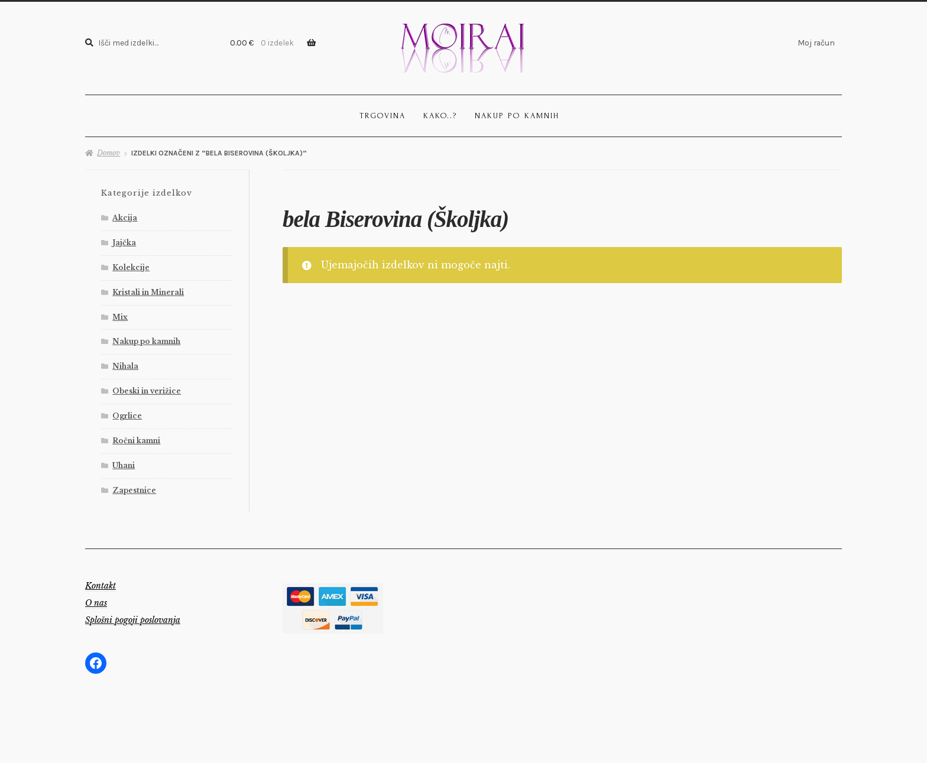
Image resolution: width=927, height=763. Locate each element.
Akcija (124, 217)
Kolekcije (131, 267)
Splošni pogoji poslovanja (132, 620)
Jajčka (124, 242)
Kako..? (440, 115)
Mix (120, 317)
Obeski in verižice (146, 391)
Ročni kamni (136, 440)
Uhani (123, 465)
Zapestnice (134, 490)
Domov (108, 152)
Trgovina (382, 115)
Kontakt (100, 585)
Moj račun (816, 42)
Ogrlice (127, 415)
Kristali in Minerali (148, 292)
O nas (96, 603)
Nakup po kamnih (517, 115)
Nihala (125, 366)
